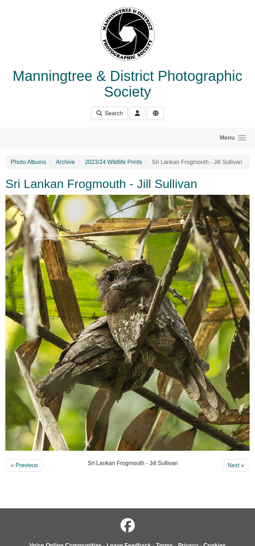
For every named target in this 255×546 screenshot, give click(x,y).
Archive (65, 162)
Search (109, 113)
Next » (236, 465)
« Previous (24, 465)
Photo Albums (28, 162)
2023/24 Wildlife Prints (113, 162)
